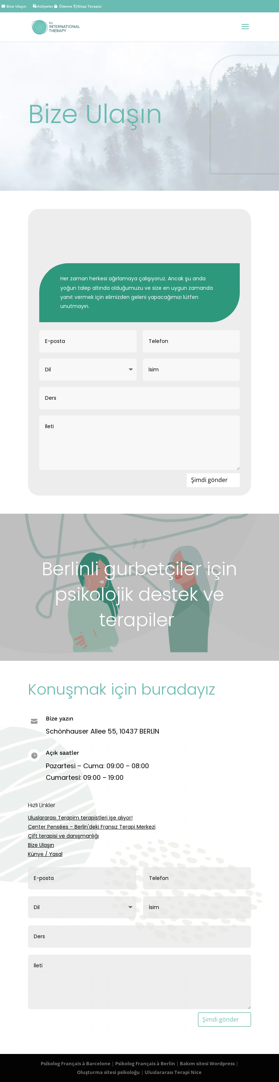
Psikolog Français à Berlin (145, 1063)
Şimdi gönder (209, 480)
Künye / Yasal (45, 854)
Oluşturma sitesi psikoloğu (108, 1072)
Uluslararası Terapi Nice (173, 1072)
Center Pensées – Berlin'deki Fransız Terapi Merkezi (91, 826)
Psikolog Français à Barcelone (75, 1063)
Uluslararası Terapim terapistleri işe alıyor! (80, 817)
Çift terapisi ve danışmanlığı (63, 836)
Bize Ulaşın (41, 845)
